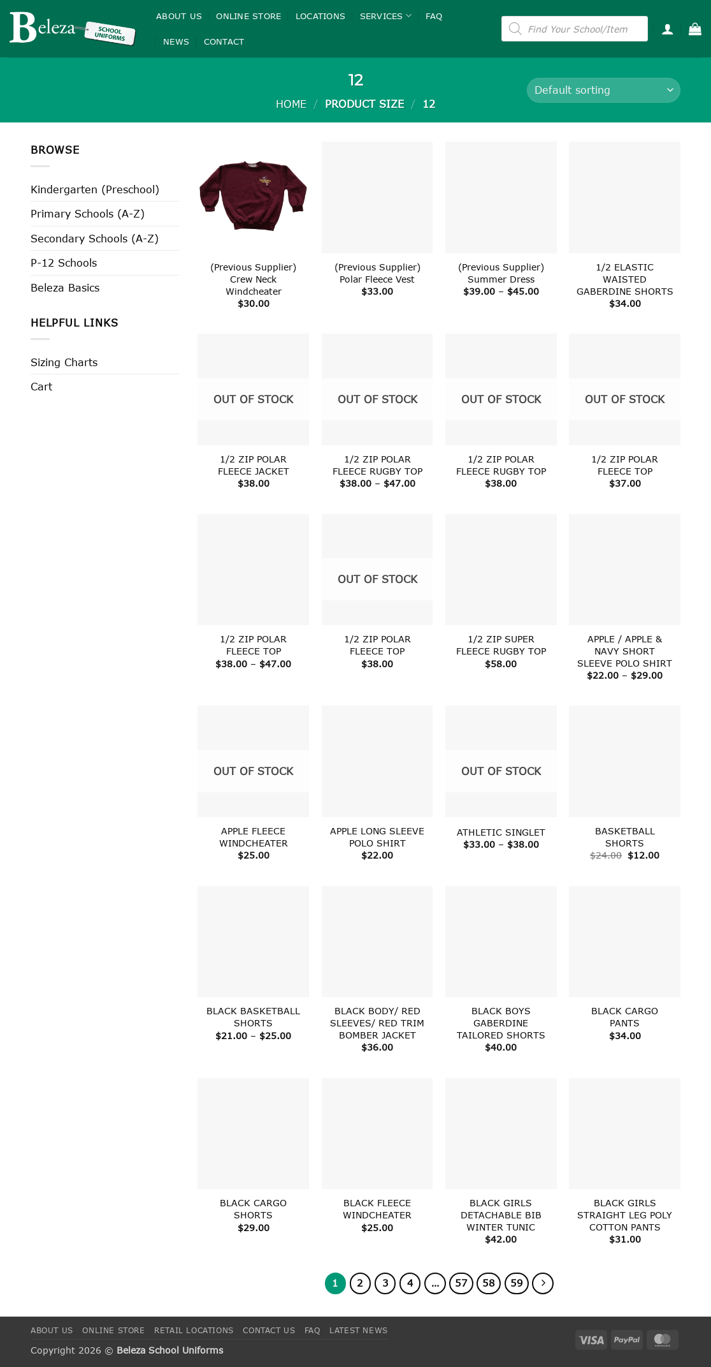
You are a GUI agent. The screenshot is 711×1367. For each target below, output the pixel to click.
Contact (224, 41)
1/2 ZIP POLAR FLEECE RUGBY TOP (377, 465)
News (176, 41)
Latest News (358, 1330)
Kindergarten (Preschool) (95, 189)
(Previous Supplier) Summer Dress (501, 273)
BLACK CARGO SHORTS (253, 1208)
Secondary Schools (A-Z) (95, 238)
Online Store (248, 16)
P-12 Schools (64, 262)
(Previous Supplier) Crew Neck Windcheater (253, 279)
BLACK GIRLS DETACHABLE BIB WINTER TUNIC (501, 1214)
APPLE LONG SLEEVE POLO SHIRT (377, 836)
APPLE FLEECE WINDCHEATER (253, 836)
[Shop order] (603, 90)
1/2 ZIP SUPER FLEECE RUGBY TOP (501, 644)
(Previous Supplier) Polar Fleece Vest (377, 273)
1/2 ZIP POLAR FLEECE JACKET (253, 465)
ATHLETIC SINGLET (501, 832)
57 (461, 1283)
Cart (41, 386)
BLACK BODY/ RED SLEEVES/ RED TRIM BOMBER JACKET (377, 1022)
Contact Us (269, 1330)
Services (386, 16)
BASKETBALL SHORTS (625, 836)
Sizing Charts (64, 362)
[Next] (543, 1283)
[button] (667, 29)
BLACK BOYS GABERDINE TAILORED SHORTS (501, 1022)
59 (516, 1283)
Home (291, 104)
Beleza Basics (65, 287)
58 (488, 1283)
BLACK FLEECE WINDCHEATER (377, 1208)
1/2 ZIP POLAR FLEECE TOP (624, 465)
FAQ (434, 16)
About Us (179, 16)
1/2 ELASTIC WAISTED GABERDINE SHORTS (625, 279)
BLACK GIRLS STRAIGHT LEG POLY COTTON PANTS (624, 1214)
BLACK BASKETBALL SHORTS (253, 1016)
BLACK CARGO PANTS (624, 1016)
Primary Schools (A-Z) (88, 213)
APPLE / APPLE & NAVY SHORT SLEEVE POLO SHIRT (624, 650)
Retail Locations (194, 1330)
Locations (320, 16)
